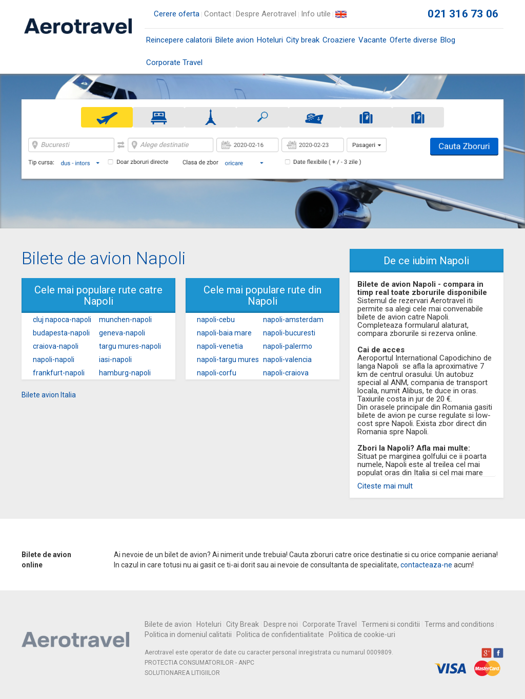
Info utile (316, 13)
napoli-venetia (220, 346)
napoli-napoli (53, 359)
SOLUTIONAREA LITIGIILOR (182, 672)
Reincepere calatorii (179, 40)
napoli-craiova (286, 373)
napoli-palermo (287, 346)
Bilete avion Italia (49, 395)
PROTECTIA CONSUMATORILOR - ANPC (199, 662)
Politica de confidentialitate (280, 634)
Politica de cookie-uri (362, 634)
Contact (217, 13)
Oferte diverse (413, 40)
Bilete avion (234, 43)
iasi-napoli (115, 359)
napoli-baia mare (224, 333)
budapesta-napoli (61, 333)
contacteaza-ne (426, 565)
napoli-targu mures (228, 359)
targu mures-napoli (130, 346)
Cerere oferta (176, 13)
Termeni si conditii (390, 624)
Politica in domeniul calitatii (188, 634)
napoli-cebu (216, 319)
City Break (242, 624)
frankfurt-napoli (59, 373)
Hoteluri (270, 40)
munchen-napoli (125, 319)
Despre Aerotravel (266, 13)
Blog (447, 40)
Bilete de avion (168, 624)
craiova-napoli (55, 346)
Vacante (372, 40)
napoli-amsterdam (293, 319)
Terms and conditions (459, 624)
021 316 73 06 (463, 14)
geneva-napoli (122, 333)
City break (302, 40)
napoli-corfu (216, 373)
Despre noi (281, 624)
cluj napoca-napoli (62, 319)
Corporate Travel (174, 62)
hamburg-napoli (125, 373)
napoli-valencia (287, 359)
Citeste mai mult (385, 486)
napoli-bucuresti (289, 333)
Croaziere (338, 40)
